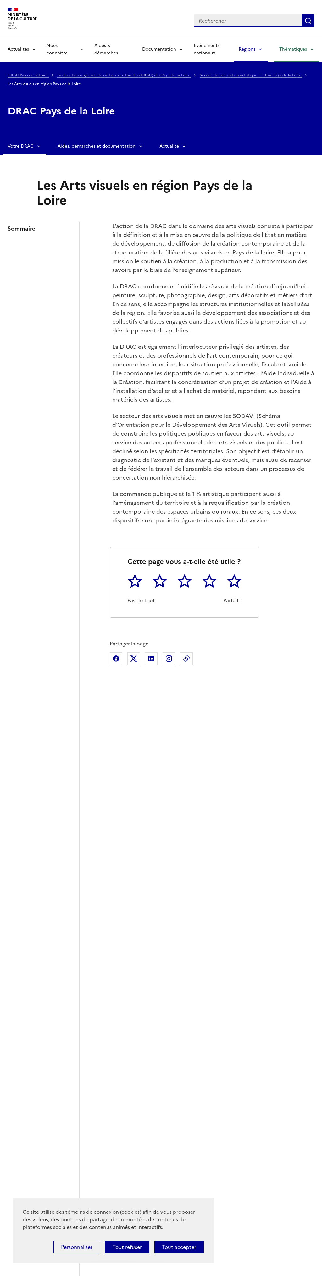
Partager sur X (133, 658)
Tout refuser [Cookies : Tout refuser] (127, 1247)
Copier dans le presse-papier (186, 658)
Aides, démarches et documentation (97, 146)
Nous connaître (57, 49)
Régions (247, 49)
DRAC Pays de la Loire (28, 75)
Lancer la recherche (308, 20)
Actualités (18, 49)
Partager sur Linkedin (151, 658)
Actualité (169, 146)
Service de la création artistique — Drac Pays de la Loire (251, 75)
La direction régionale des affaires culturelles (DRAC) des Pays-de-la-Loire (124, 75)
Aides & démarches (106, 49)
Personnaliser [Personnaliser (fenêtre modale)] (76, 1247)
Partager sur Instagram (169, 658)
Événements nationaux (206, 49)
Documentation (159, 49)
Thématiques (293, 49)
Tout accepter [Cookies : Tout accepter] (179, 1247)
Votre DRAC (21, 146)
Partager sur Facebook (116, 658)
